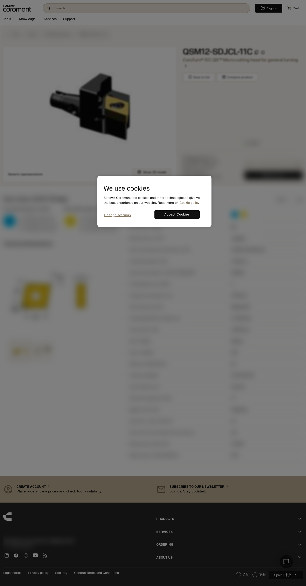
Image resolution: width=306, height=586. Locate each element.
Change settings (117, 215)
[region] (154, 201)
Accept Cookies (177, 214)
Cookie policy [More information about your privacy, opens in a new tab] (189, 203)
